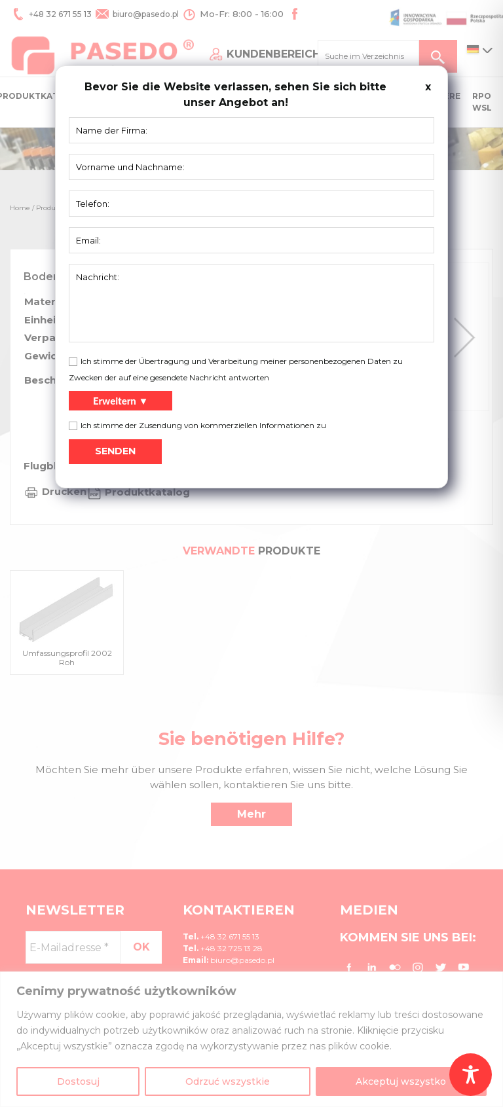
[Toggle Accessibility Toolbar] (470, 1074)
